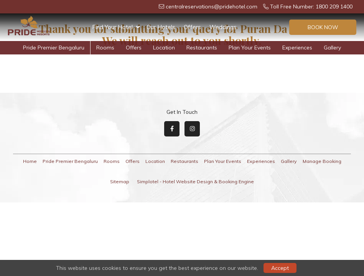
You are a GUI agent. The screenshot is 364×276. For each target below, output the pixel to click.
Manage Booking (322, 161)
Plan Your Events (267, 27)
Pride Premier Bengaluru (53, 47)
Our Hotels (161, 27)
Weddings (223, 27)
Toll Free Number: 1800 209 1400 (307, 6)
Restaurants (201, 47)
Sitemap (119, 181)
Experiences (297, 47)
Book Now (323, 27)
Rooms (105, 47)
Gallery (332, 47)
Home (30, 161)
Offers (192, 27)
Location (164, 47)
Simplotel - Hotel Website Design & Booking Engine (195, 181)
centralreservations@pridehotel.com (208, 6)
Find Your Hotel (116, 27)
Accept (280, 267)
